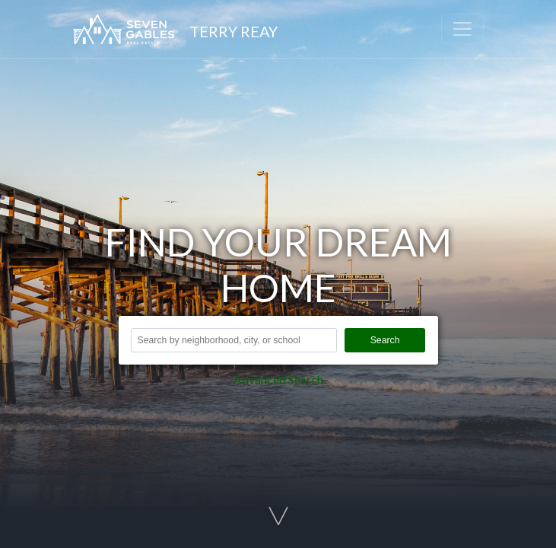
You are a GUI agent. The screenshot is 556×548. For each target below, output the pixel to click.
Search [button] (385, 340)
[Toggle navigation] (462, 29)
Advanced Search (278, 379)
